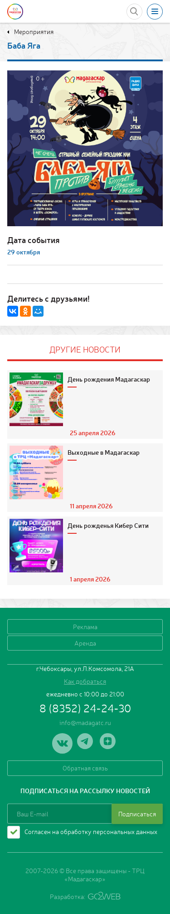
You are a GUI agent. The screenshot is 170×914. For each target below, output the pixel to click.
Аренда (85, 643)
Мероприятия (33, 31)
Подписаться (137, 814)
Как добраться (85, 681)
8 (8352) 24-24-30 (85, 707)
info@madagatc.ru (85, 722)
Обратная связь (85, 768)
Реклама (85, 626)
